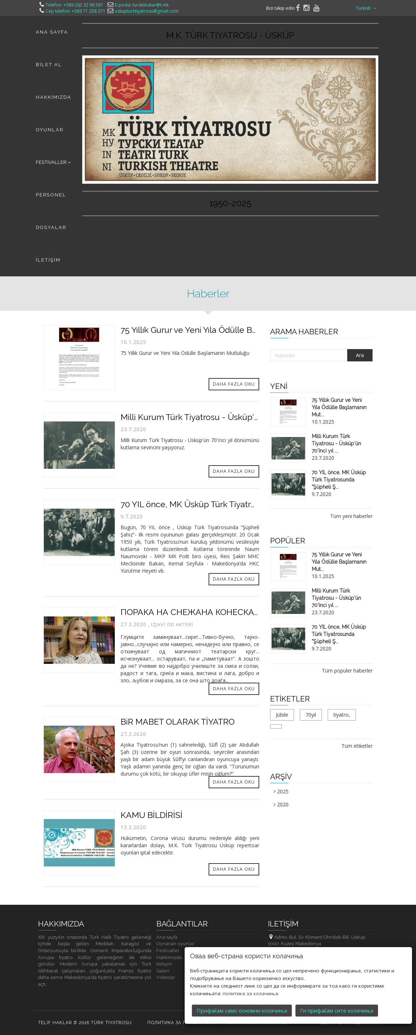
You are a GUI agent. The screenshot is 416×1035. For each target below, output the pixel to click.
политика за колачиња (250, 992)
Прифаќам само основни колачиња (242, 1009)
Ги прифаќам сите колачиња (336, 1009)
